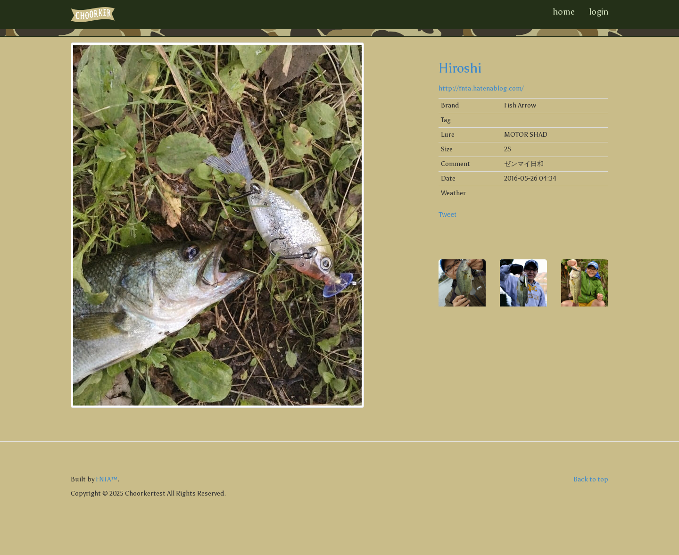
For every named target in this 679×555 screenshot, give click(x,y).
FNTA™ (106, 479)
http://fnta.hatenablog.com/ (481, 88)
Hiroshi (460, 68)
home (564, 12)
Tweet (447, 214)
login (598, 12)
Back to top (590, 479)
